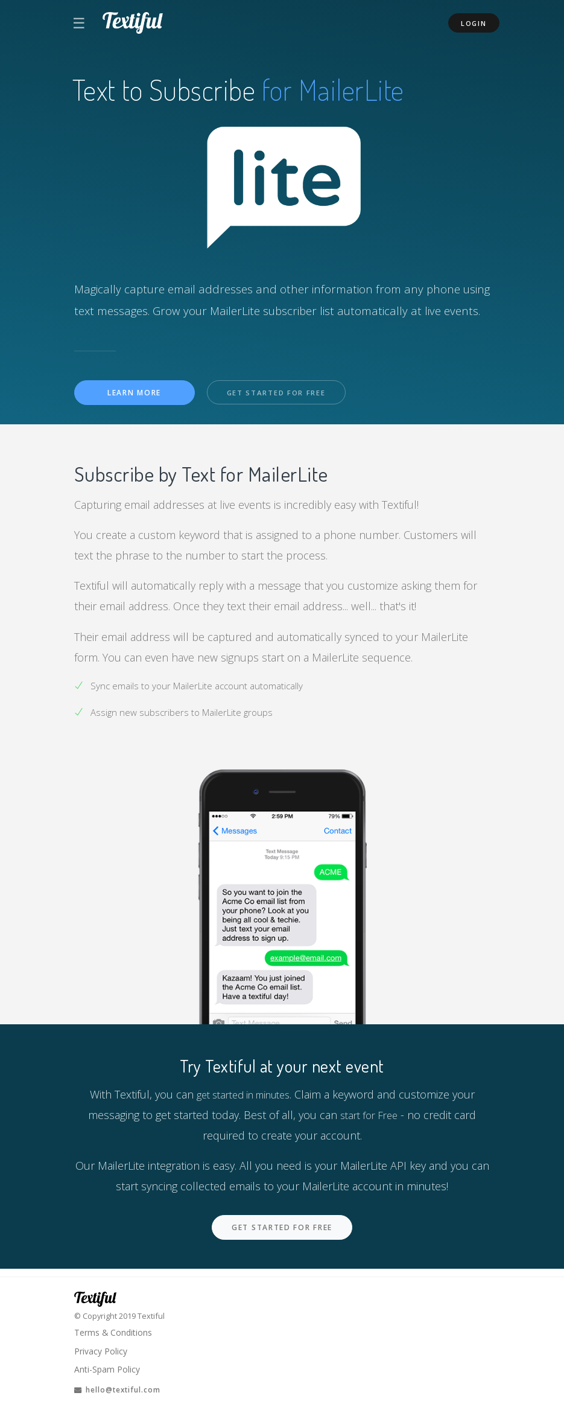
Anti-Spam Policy (108, 1367)
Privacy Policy (102, 1347)
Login (474, 23)
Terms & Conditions (115, 1328)
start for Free (369, 1115)
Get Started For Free (281, 393)
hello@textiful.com (122, 1388)
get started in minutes (243, 1095)
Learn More (134, 393)
